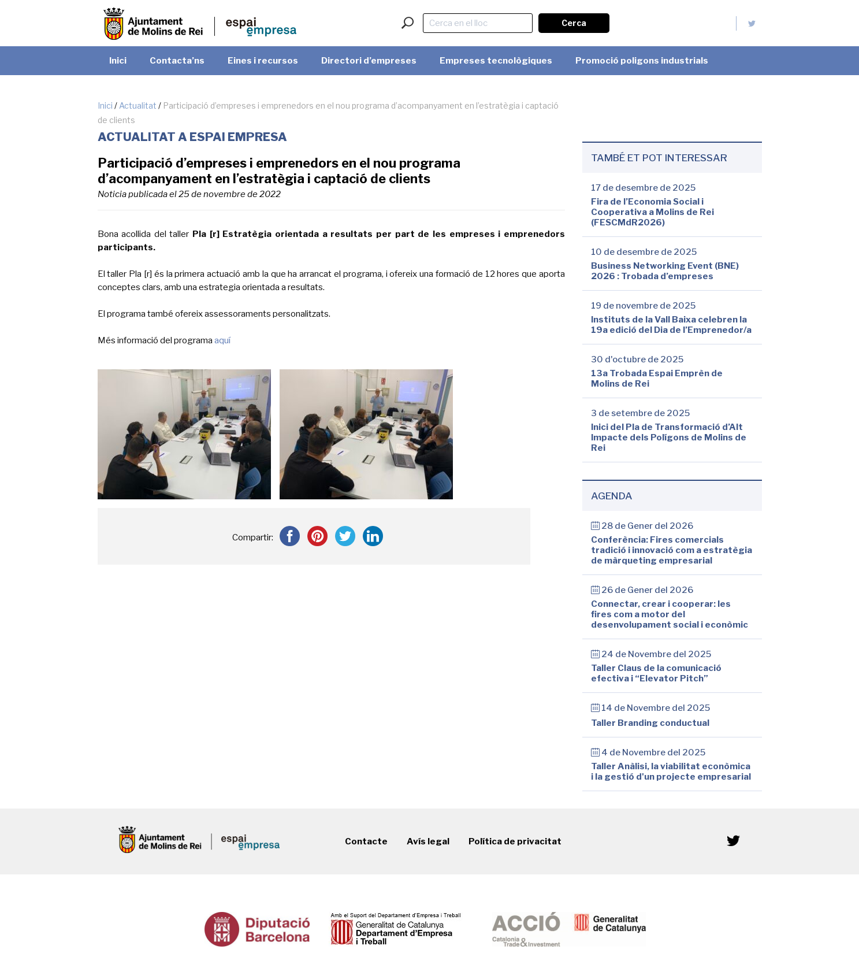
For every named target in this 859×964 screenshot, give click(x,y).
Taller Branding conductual (650, 723)
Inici (105, 105)
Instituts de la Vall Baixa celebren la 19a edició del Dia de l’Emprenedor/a (671, 324)
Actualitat (138, 105)
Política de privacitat (514, 841)
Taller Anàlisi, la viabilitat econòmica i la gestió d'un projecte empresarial (671, 771)
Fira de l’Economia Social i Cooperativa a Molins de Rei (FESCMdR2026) (652, 212)
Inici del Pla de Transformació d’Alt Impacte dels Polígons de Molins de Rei (668, 437)
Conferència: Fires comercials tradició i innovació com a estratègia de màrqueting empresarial (671, 550)
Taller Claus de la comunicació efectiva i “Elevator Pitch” (656, 673)
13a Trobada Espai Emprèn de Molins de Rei (657, 378)
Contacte (366, 841)
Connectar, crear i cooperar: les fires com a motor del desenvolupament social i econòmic (669, 614)
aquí (222, 340)
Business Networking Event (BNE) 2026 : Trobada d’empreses (665, 271)
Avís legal (428, 841)
